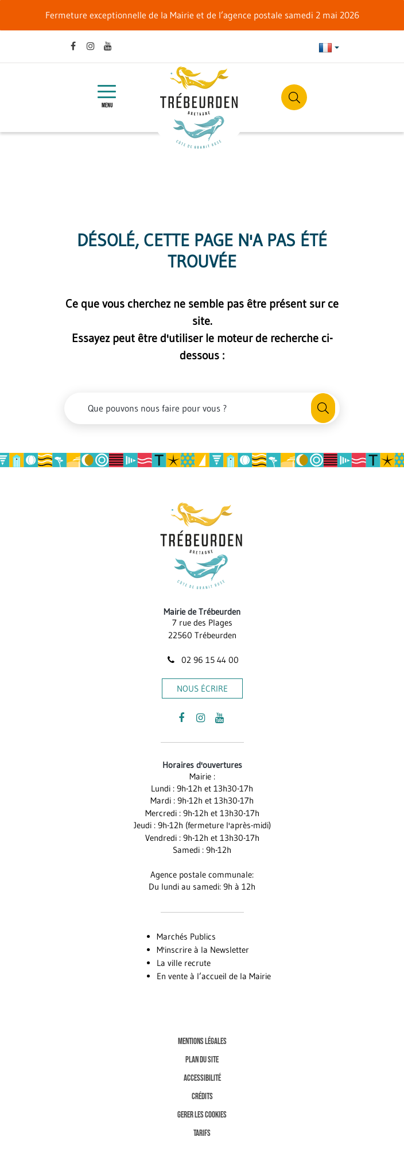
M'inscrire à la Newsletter (203, 949)
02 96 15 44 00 (202, 659)
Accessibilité (202, 1078)
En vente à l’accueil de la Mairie (214, 976)
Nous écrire (202, 688)
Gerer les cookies (202, 1114)
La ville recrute (184, 962)
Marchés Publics (186, 936)
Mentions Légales (202, 1041)
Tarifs (202, 1133)
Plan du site (202, 1059)
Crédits (202, 1096)
